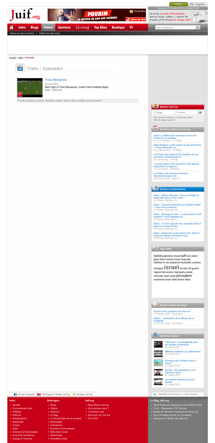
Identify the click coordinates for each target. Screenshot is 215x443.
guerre (195, 268)
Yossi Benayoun (56, 79)
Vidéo (20, 57)
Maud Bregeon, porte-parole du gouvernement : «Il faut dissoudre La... (177, 146)
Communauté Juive (23, 408)
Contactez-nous (96, 411)
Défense (17, 415)
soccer (40, 100)
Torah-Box (177, 314)
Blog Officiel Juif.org (98, 405)
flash (162, 259)
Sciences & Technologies (25, 432)
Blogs (53, 405)
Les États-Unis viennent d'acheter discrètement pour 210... (171, 174)
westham (31, 100)
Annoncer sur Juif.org (99, 415)
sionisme (159, 279)
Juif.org (174, 159)
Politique (17, 411)
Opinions (54, 411)
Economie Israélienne (24, 435)
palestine (167, 255)
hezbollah (186, 262)
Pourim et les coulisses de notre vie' (172, 311)
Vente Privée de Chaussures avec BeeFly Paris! (177, 405)
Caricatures (56, 425)
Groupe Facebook (26, 394)
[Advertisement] (109, 44)
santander (50, 100)
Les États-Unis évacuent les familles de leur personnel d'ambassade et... (176, 155)
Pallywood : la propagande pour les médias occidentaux (181, 343)
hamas (169, 259)
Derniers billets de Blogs (173, 305)
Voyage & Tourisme (23, 438)
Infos (12, 400)
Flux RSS (93, 418)
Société (16, 405)
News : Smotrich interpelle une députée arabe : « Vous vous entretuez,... (178, 205)
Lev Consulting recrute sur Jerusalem (172, 415)
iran (188, 256)
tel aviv (184, 268)
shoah (177, 256)
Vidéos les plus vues (49, 33)
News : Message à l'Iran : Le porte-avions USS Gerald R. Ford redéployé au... (178, 215)
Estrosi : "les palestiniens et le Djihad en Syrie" (180, 371)
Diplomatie (18, 421)
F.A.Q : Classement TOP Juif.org (170, 408)
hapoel (157, 272)
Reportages (56, 421)
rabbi (173, 276)
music (177, 259)
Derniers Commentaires (62, 428)
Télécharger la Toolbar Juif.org (55, 394)
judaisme (175, 262)
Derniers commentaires (172, 189)
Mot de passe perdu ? (165, 120)
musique (158, 268)
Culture (16, 425)
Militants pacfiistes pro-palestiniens (183, 351)
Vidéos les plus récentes (21, 33)
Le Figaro (177, 140)
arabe (189, 272)
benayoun (97, 100)
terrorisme (167, 272)
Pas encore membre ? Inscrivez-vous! (173, 117)
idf (189, 268)
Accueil (12, 57)
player (59, 100)
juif (183, 256)
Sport (15, 428)
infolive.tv (159, 262)
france (181, 279)
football (80, 100)
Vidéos (53, 408)
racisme (196, 262)
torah (168, 279)
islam (194, 255)
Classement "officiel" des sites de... (171, 418)
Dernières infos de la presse (175, 129)
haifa (73, 100)
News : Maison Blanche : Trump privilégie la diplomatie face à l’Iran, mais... (176, 196)
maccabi (186, 259)
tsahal (157, 255)
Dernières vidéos (169, 336)
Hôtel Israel (56, 435)
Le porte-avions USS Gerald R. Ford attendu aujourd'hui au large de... (176, 165)
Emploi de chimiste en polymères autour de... (176, 411)
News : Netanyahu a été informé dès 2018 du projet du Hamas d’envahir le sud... (177, 234)
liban (187, 279)
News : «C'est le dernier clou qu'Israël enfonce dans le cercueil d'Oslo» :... (177, 224)
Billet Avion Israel (59, 432)
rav (167, 262)
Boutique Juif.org (84, 394)
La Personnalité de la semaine (65, 418)
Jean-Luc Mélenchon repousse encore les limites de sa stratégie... (175, 136)
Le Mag (54, 415)
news (166, 276)
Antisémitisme (20, 418)
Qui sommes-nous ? (98, 408)
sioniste (158, 275)
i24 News (175, 169)
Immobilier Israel (58, 438)
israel (66, 100)
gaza (156, 259)
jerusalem (184, 276)
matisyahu (179, 272)
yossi (22, 100)
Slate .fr (176, 178)
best (88, 100)
